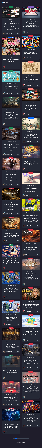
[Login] (37, 2)
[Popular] (26, 2)
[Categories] (29, 2)
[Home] (23, 2)
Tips (11, 6)
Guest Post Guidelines (21, 442)
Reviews (11, 37)
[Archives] (31, 2)
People (30, 61)
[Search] (34, 2)
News (11, 158)
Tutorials (31, 6)
